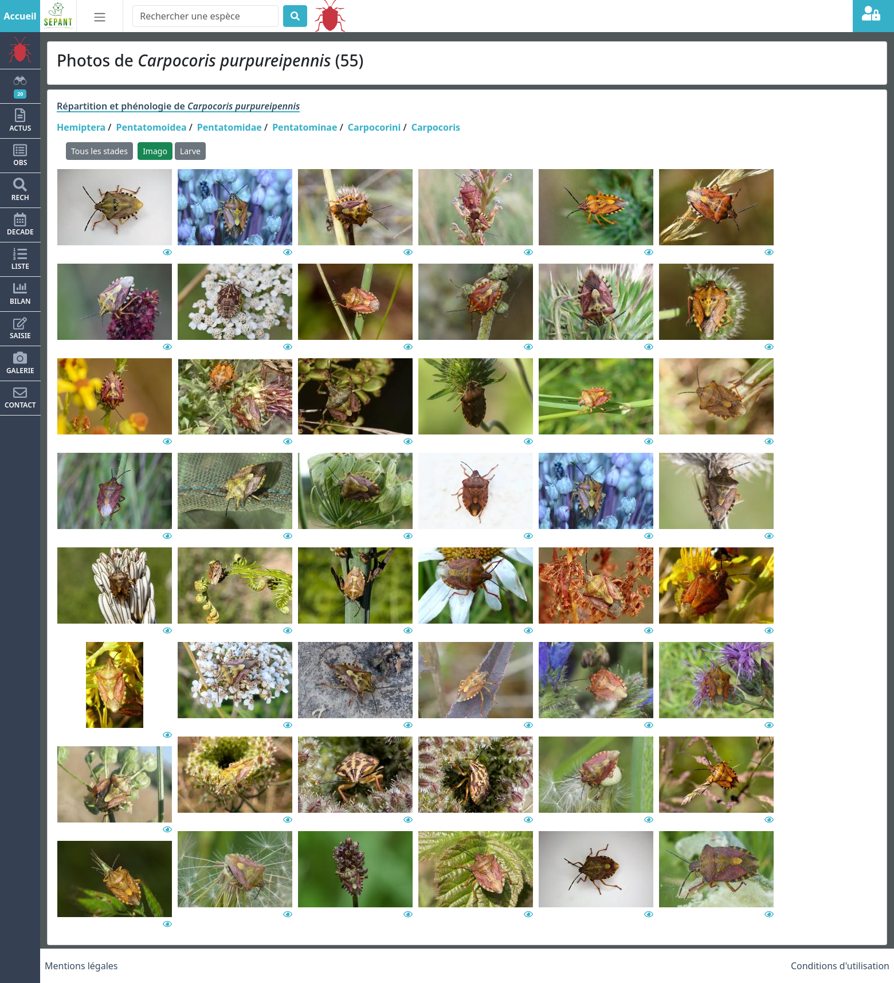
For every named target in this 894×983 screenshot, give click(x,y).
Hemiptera (81, 127)
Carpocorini (374, 127)
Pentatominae (304, 127)
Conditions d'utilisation (840, 965)
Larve (190, 151)
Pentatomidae (229, 127)
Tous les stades (99, 151)
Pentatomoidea (151, 127)
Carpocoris (435, 127)
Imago (155, 151)
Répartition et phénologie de (178, 106)
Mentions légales (81, 965)
